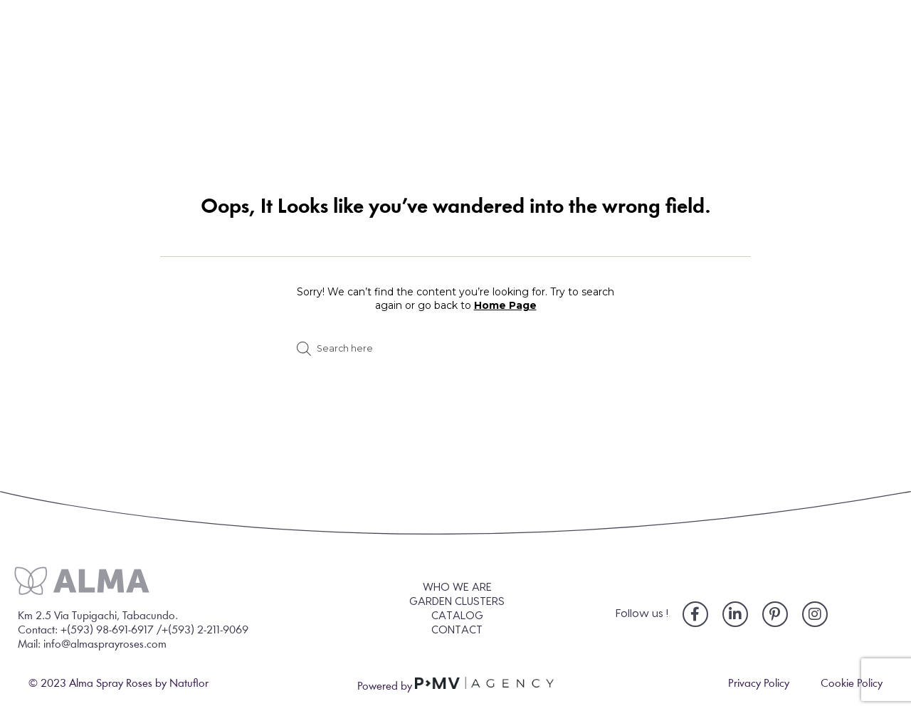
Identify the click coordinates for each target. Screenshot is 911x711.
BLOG (684, 80)
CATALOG (567, 80)
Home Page (505, 305)
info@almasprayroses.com (105, 645)
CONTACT (802, 80)
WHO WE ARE (233, 80)
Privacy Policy (758, 684)
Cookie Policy (852, 684)
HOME (99, 80)
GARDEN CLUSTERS (409, 80)
